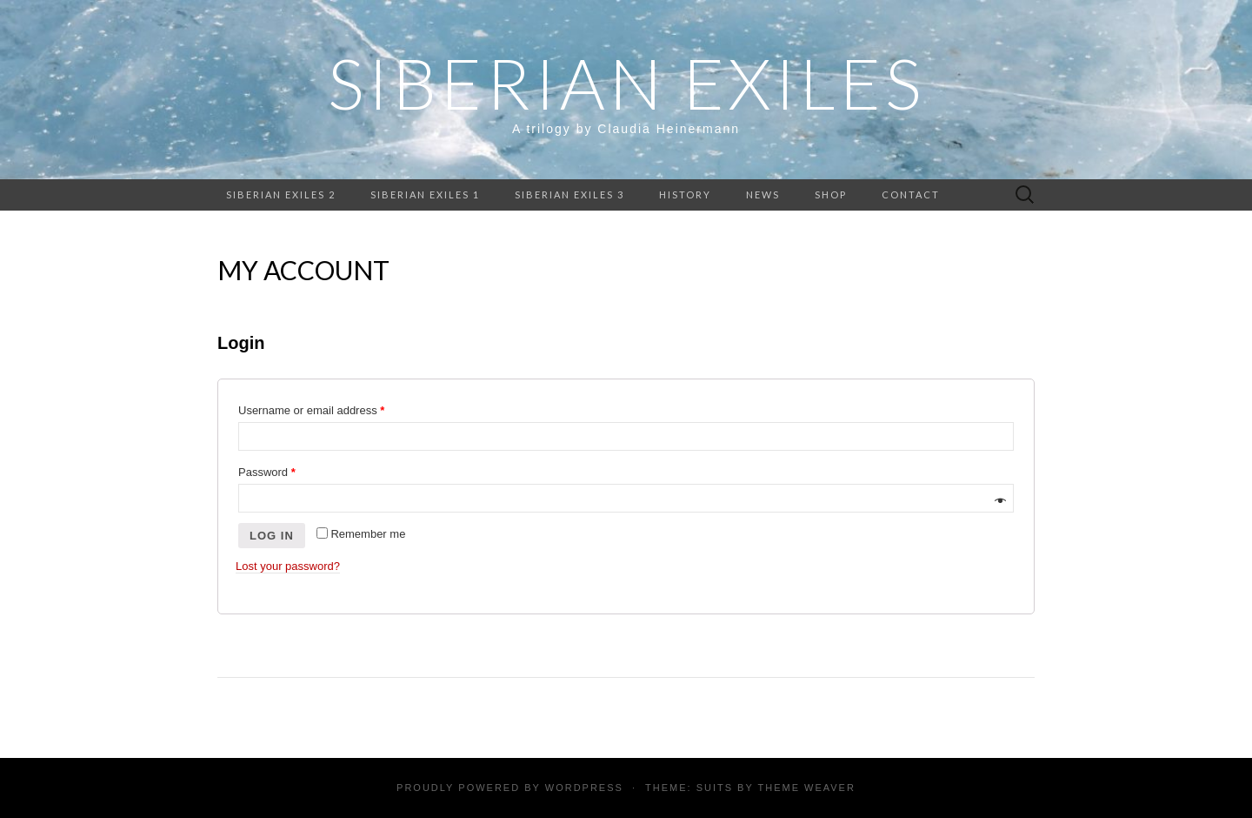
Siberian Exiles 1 (425, 194)
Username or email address (311, 410)
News (763, 194)
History (685, 194)
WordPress (584, 787)
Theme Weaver (806, 787)
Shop (831, 194)
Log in (272, 535)
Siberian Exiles (626, 82)
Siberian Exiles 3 (569, 194)
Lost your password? (288, 566)
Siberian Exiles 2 (281, 194)
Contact (911, 194)
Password (267, 472)
